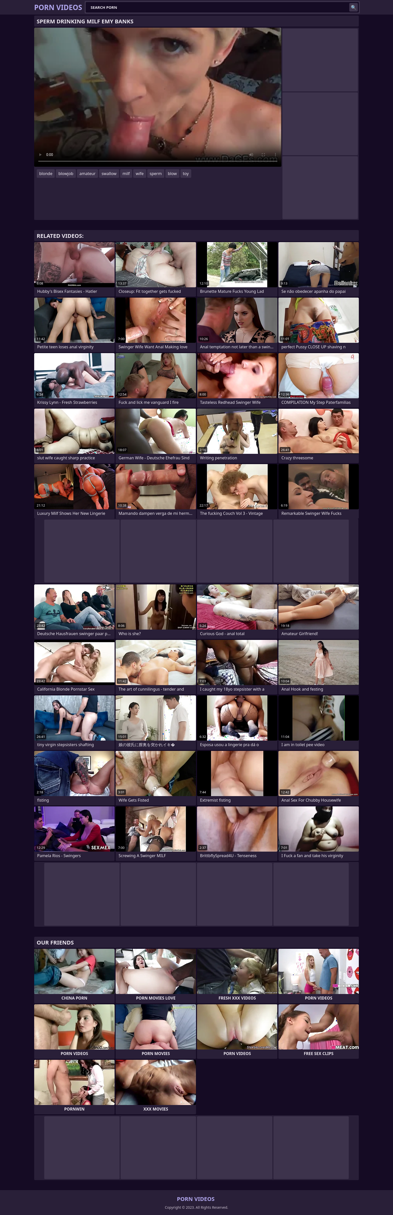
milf (126, 173)
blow (172, 173)
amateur (87, 173)
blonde (45, 173)
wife (139, 173)
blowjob (65, 173)
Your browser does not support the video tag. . (157, 97)
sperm (156, 173)
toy (186, 173)
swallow (109, 173)
